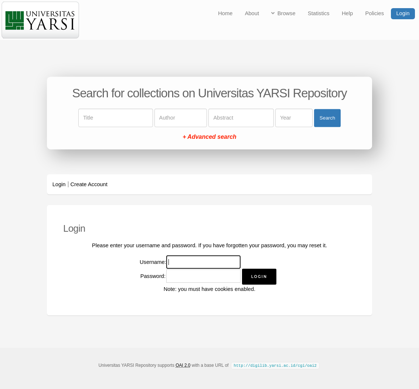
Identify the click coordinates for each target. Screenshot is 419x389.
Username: (153, 262)
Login (402, 13)
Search (327, 118)
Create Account (89, 184)
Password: (153, 276)
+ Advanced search (209, 137)
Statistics (319, 13)
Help (347, 13)
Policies (374, 13)
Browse (286, 13)
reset (315, 245)
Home (225, 13)
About (252, 13)
